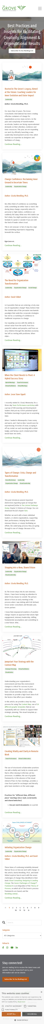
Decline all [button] (32, 1014)
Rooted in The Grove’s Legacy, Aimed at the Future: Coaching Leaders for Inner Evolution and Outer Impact (21, 92)
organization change (20, 186)
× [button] (41, 992)
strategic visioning (10, 669)
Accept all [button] (11, 1014)
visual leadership (25, 483)
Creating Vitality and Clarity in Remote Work (21, 753)
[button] (22, 1020)
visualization (9, 672)
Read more (21, 1002)
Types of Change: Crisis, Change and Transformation (20, 474)
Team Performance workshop (24, 405)
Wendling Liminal (11, 894)
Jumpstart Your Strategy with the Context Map (19, 663)
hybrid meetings (10, 382)
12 (24, 910)
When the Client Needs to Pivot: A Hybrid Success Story (20, 377)
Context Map (26, 704)
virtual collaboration (25, 758)
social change (33, 287)
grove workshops (10, 480)
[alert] (22, 1007)
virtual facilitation (10, 386)
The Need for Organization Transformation (16, 282)
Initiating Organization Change (18, 847)
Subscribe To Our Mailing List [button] (22, 51)
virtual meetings (22, 386)
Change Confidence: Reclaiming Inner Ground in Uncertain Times (21, 181)
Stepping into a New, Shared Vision (20, 567)
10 (16, 910)
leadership (8, 99)
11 (20, 910)
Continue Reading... (13, 144)
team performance (22, 382)
